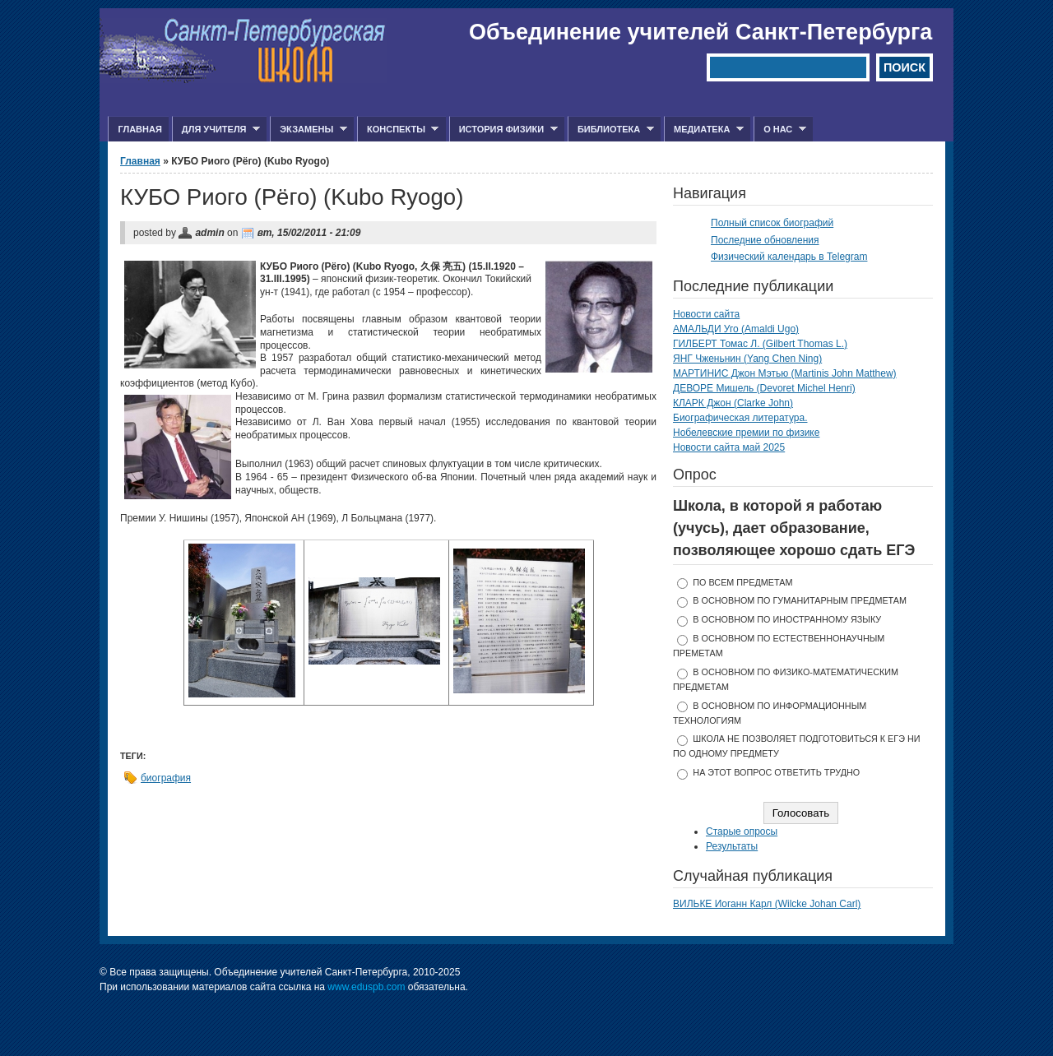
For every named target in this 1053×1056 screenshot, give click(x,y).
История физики (503, 129)
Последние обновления (765, 240)
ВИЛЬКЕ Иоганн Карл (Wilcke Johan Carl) (766, 904)
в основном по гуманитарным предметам (800, 600)
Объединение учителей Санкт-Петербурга (700, 32)
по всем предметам (742, 582)
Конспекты (397, 129)
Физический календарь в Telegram (789, 256)
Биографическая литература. (740, 418)
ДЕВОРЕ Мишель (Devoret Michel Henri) (764, 388)
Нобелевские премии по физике (746, 432)
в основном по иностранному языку (787, 619)
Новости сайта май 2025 (729, 447)
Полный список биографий (772, 223)
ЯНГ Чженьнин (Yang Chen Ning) (747, 358)
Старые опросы (741, 831)
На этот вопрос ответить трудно (776, 772)
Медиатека (704, 129)
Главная (139, 129)
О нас (780, 129)
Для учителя (216, 129)
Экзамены (308, 129)
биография (166, 778)
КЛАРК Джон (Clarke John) (733, 403)
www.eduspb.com (366, 987)
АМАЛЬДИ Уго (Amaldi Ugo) (736, 329)
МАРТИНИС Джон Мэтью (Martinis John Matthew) (785, 373)
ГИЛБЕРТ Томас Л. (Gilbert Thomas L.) (760, 344)
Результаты (732, 846)
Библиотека (611, 129)
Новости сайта (706, 314)
